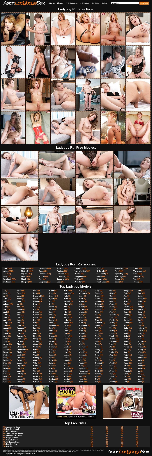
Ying (140, 363)
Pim (111, 350)
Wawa (140, 341)
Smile (126, 328)
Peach (111, 336)
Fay (34, 331)
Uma (140, 323)
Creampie (43, 268)
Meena (81, 301)
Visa (139, 336)
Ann (5, 325)
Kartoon (67, 293)
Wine (140, 352)
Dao (18, 368)
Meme (81, 307)
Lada (66, 325)
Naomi (97, 299)
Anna (5, 328)
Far (34, 328)
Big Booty (25, 268)
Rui (125, 304)
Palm (111, 307)
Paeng (111, 304)
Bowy (19, 317)
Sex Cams (95, 3)
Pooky (111, 371)
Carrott (20, 336)
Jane (51, 317)
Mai (65, 363)
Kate (66, 296)
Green (35, 376)
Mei (80, 304)
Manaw (67, 368)
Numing (98, 363)
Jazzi (51, 331)
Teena (140, 296)
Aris (5, 339)
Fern (35, 333)
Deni (35, 291)
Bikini (23, 277)
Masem (67, 382)
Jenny (51, 336)
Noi (96, 341)
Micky (81, 312)
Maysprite (83, 293)
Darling (20, 374)
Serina (126, 323)
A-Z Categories (71, 3)
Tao (139, 291)
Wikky (140, 350)
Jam (51, 312)
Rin (125, 296)
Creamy (20, 363)
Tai (125, 376)
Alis (4, 301)
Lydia (66, 358)
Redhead (100, 271)
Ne (96, 315)
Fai (34, 323)
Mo (80, 341)
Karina (52, 379)
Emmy (36, 317)
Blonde (24, 279)
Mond (81, 352)
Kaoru (51, 376)
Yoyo (140, 368)
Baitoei (6, 352)
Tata (139, 293)
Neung (97, 325)
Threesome (137, 271)
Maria (66, 379)
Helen (51, 291)
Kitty (66, 315)
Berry (19, 299)
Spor (126, 352)
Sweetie (127, 371)
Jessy (51, 344)
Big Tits (24, 274)
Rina (126, 299)
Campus (20, 328)
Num (97, 360)
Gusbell (36, 382)
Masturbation (80, 271)
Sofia (126, 336)
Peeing (77, 279)
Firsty (35, 339)
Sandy (126, 315)
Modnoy (82, 347)
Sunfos (126, 360)
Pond (111, 363)
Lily (65, 341)
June (51, 366)
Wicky (140, 347)
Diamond (37, 296)
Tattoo (117, 279)
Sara (125, 317)
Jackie (51, 307)
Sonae (126, 341)
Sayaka (127, 320)
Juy (50, 368)
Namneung (83, 371)
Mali (66, 366)
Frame (36, 341)
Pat (110, 328)
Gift (34, 352)
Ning (97, 333)
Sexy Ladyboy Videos (14, 433)
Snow (126, 331)
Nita (97, 336)
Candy (19, 331)
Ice (50, 301)
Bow (18, 315)
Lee (65, 333)
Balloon (6, 360)
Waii (140, 339)
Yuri (139, 379)
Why (140, 344)
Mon (81, 350)
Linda (66, 347)
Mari (66, 376)
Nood (97, 347)
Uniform (136, 277)
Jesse (51, 339)
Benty (19, 293)
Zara (140, 382)
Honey (51, 296)
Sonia (126, 344)
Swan (126, 368)
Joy (50, 358)
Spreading (119, 274)
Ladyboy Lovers (12, 444)
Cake (19, 325)
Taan (126, 374)
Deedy (19, 382)
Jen (50, 333)
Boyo (19, 320)
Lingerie (78, 268)
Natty (97, 312)
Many (66, 374)
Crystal (20, 366)
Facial (41, 277)
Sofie (126, 339)
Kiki (65, 307)
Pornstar (78, 282)
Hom (51, 293)
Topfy (140, 315)
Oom (111, 301)
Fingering (43, 282)
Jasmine (52, 325)
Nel (96, 317)
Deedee (20, 379)
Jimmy (52, 347)
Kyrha (66, 323)
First (35, 336)
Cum (41, 271)
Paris (111, 323)
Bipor (19, 301)
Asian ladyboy (11, 440)
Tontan (140, 309)
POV (98, 268)
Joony (51, 355)
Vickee (140, 331)
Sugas (126, 355)
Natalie (98, 304)
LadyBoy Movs (12, 438)
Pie (110, 347)
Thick (135, 268)
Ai (4, 296)
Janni (51, 323)
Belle (19, 291)
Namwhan (83, 374)
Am (4, 309)
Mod (81, 344)
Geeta (35, 347)
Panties (77, 274)
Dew (35, 293)
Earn (35, 304)
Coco (19, 358)
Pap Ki (112, 320)
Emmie (36, 315)
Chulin (19, 352)
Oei (96, 376)
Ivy (50, 304)
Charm (20, 341)
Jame (51, 315)
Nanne (97, 293)
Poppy (112, 376)
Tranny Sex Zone (13, 427)
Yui (139, 374)
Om (111, 296)
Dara (19, 371)
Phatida (112, 341)
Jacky (51, 309)
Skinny (99, 279)
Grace (35, 374)
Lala (65, 328)
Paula (111, 333)
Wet (135, 279)
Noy (96, 358)
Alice (5, 299)
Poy (111, 379)
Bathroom (7, 282)
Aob (5, 331)
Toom (140, 312)
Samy (126, 312)
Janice (51, 320)
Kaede (51, 371)
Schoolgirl (101, 274)
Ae (4, 291)
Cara (19, 333)
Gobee (35, 366)
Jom (51, 352)
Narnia (98, 301)
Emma (36, 312)
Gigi (35, 355)
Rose (126, 301)
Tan (125, 382)
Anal (5, 268)
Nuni (97, 366)
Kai (50, 374)
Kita (65, 312)
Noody (97, 350)
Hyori (51, 299)
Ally (5, 307)
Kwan (66, 317)
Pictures (60, 3)
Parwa (112, 325)
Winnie (141, 355)
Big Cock (24, 271)
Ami (5, 312)
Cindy (19, 355)
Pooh (111, 368)
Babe (5, 277)
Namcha (82, 368)
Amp (5, 317)
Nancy (81, 382)
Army (5, 344)
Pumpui (127, 291)
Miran (81, 339)
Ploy (111, 355)
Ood (111, 299)
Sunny (126, 363)
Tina (140, 304)
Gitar (35, 363)
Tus (139, 320)
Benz (19, 296)
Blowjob (24, 282)
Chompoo (21, 350)
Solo (117, 271)
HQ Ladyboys (11, 431)
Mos (80, 360)
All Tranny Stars (13, 442)
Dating (104, 3)
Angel (5, 323)
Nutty (97, 371)
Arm (5, 341)
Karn (66, 291)
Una (139, 325)
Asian (5, 271)
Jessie (51, 341)
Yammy (141, 358)
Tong (140, 307)
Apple (5, 333)
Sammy (127, 309)
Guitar (36, 379)
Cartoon (20, 339)
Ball (5, 358)
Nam (81, 366)
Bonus (19, 309)
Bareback (7, 279)
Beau (5, 371)
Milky (81, 317)
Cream (19, 360)
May (80, 291)
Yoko (140, 366)
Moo (80, 358)
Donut (35, 299)
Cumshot (42, 274)
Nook (97, 352)
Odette (97, 374)
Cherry (20, 347)
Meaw (81, 296)
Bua (18, 323)
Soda (126, 333)
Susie (126, 366)
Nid (96, 328)
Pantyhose (79, 277)
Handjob (60, 274)
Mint (81, 336)
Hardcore (61, 277)
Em (34, 309)
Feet (40, 279)
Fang (35, 325)
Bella (5, 382)
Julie (51, 363)
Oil (96, 382)
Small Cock (101, 282)
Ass (4, 274)
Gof (34, 368)
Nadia (81, 363)
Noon (97, 355)
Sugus (126, 358)
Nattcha (98, 309)
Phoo (111, 344)
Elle (34, 307)
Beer (5, 376)
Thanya (141, 299)
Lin (65, 344)
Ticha (140, 301)
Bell (4, 379)
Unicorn (141, 328)
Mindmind (83, 325)
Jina (51, 350)
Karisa (51, 382)
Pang (111, 317)
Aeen (5, 293)
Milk (81, 315)
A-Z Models (84, 3)
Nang (97, 291)
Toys (135, 274)
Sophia (126, 347)
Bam (5, 363)
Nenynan (98, 323)
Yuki (140, 376)
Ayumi (6, 350)
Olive (111, 293)
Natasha (98, 307)
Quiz (126, 293)
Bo (18, 304)
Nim (97, 331)
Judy (51, 360)
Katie (66, 299)
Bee (4, 374)
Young (136, 282)
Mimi (81, 320)
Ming (81, 328)
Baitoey (6, 355)
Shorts (99, 277)
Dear (19, 376)
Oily (111, 291)
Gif (34, 350)
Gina (35, 360)
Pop (111, 374)
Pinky (111, 352)
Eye (34, 320)
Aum (5, 347)
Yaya (140, 360)
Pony (111, 366)
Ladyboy (9, 446)
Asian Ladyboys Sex (20, 454)
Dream (36, 301)
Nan (80, 376)
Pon (111, 360)
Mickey (82, 309)
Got (34, 371)
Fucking (60, 268)
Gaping (60, 271)
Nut (96, 368)
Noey (97, 339)
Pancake (112, 315)
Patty (111, 331)
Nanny (97, 296)
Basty (5, 368)
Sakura (127, 307)
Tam (125, 379)
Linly (66, 350)
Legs (59, 282)
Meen (81, 299)
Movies (52, 3)
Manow (67, 371)
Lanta (66, 331)
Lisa (65, 352)
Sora (125, 350)
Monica (82, 355)
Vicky (140, 333)
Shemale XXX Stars (14, 436)
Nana (81, 379)
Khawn (67, 304)
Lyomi (66, 360)
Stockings (119, 277)
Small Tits (119, 268)
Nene (97, 320)
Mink (81, 331)
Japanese (60, 279)
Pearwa (112, 339)
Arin (5, 336)
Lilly (66, 339)
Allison (6, 304)
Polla (111, 358)
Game (35, 344)
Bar (4, 366)
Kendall (67, 301)
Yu (139, 371)
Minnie (82, 333)
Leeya (66, 336)
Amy (5, 320)
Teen (117, 282)
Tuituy (140, 317)
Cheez (19, 344)
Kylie (66, 320)
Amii (5, 315)
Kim (65, 309)
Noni (97, 344)
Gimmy (36, 358)
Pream (112, 382)
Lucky (66, 355)
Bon (18, 307)
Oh (96, 379)
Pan (111, 312)
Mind (81, 323)
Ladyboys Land (12, 429)
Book (19, 312)
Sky (125, 325)
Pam (111, 309)
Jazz (51, 328)
